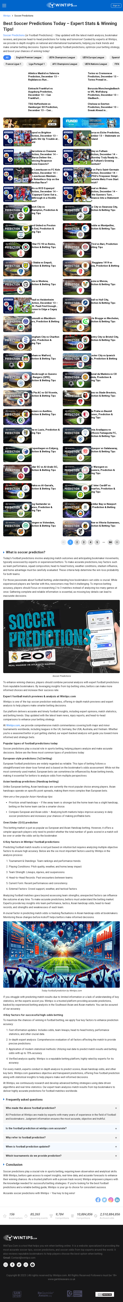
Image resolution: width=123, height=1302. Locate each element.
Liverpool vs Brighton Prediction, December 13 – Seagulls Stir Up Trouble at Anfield (42, 137)
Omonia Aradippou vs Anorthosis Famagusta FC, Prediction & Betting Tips (102, 433)
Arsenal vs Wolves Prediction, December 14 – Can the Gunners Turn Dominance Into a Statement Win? (103, 194)
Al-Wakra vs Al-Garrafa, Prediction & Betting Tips (41, 487)
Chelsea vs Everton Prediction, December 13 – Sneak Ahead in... (103, 107)
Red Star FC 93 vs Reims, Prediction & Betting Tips (41, 246)
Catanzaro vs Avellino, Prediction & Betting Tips (41, 413)
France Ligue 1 (13, 64)
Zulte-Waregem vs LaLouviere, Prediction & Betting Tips (101, 470)
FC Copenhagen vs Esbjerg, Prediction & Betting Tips (42, 450)
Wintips (7, 15)
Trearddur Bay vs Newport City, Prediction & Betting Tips (101, 507)
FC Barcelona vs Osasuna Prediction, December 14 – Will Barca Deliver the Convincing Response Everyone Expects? (42, 157)
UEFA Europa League (93, 57)
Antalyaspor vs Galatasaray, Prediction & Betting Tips (102, 450)
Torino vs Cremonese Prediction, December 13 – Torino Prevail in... (103, 76)
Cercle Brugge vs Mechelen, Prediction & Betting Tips (103, 320)
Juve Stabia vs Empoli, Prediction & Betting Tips (41, 264)
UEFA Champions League (62, 57)
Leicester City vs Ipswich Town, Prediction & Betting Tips (102, 358)
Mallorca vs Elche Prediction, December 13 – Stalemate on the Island (103, 135)
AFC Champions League (64, 64)
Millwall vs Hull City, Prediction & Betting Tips (101, 301)
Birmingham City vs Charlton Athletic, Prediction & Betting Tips (43, 340)
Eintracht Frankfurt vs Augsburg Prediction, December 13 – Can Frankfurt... (40, 93)
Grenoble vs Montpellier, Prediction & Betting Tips (101, 227)
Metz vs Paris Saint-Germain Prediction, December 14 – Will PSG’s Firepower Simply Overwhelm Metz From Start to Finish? (103, 175)
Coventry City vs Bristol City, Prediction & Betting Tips (103, 338)
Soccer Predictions (14, 35)
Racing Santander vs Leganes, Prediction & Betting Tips (39, 507)
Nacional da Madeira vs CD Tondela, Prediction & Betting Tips (102, 377)
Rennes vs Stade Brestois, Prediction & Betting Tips (101, 394)
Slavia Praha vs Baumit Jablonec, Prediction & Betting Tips (100, 414)
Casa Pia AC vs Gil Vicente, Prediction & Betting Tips (42, 394)
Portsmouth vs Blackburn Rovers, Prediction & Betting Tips (43, 321)
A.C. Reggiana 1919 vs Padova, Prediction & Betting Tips (103, 265)
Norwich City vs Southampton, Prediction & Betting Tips (42, 210)
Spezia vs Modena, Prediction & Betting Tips (41, 283)
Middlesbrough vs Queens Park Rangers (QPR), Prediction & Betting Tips (42, 377)
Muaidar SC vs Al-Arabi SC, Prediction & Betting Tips (42, 468)
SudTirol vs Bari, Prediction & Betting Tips (102, 246)
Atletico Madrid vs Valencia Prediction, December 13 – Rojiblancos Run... (43, 76)
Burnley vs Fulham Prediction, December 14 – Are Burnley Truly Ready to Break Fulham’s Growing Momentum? (102, 157)
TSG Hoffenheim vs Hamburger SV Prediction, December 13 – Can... (43, 107)
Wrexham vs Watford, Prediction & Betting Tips (41, 357)
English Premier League (28, 57)
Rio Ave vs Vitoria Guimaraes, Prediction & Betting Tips (103, 524)
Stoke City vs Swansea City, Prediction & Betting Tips (102, 208)
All (7, 57)
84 (110, 542)
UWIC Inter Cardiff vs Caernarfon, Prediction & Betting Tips (101, 488)
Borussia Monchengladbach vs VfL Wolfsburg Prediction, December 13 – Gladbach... (103, 93)
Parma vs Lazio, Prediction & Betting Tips (43, 431)
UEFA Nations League (96, 64)
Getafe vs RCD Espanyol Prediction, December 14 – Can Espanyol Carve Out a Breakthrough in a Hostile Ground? (42, 194)
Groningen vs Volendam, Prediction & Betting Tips (41, 524)
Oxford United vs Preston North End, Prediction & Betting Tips (41, 228)
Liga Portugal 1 (37, 64)
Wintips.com (13, 725)
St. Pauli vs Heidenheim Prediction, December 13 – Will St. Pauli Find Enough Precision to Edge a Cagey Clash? (42, 305)
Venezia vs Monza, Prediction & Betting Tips (101, 283)
